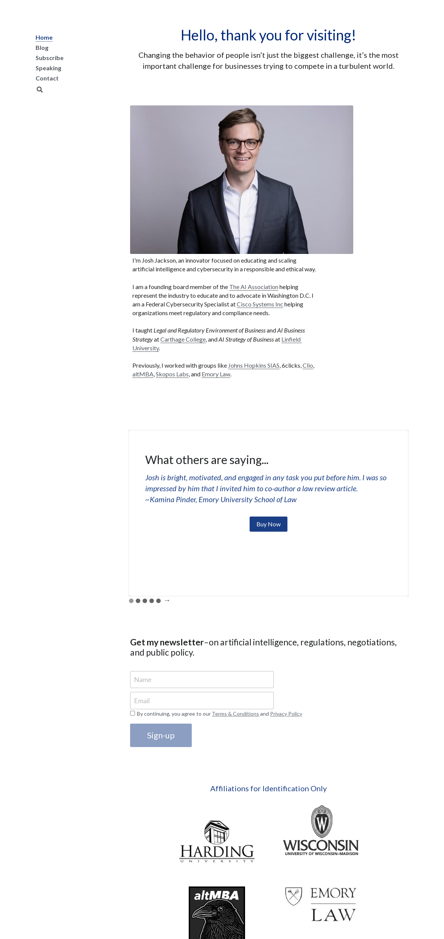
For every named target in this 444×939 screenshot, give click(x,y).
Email (143, 648)
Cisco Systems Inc (366, 208)
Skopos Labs (350, 313)
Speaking (48, 67)
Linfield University (333, 278)
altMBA (320, 313)
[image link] (164, 785)
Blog (42, 47)
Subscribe (50, 57)
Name (144, 627)
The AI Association (344, 172)
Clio (390, 304)
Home (44, 37)
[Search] (40, 90)
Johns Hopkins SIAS (336, 304)
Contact (47, 78)
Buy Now (268, 471)
